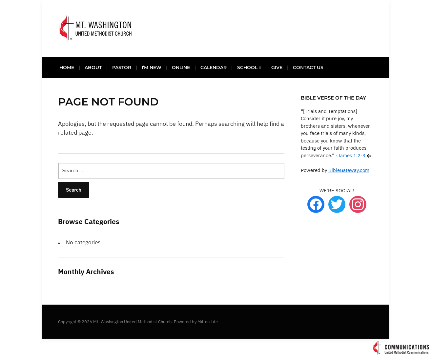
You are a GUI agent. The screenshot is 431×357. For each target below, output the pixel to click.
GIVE (276, 67)
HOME (66, 67)
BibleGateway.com (348, 170)
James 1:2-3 (351, 155)
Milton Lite (207, 322)
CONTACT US (308, 67)
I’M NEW (151, 67)
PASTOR (121, 67)
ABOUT (93, 67)
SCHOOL (247, 67)
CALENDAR (213, 67)
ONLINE (181, 67)
